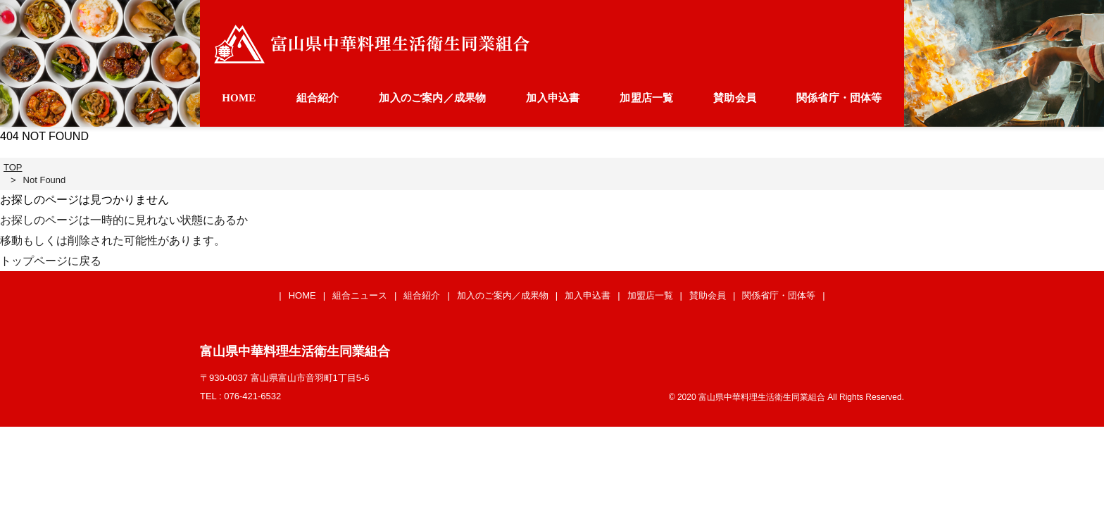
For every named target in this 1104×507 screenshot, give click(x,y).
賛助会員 (734, 98)
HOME (239, 98)
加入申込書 (552, 98)
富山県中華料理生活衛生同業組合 (371, 44)
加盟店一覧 (646, 98)
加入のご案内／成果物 (432, 98)
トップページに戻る (50, 261)
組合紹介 (317, 98)
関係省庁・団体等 (839, 98)
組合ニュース (359, 295)
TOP (13, 167)
